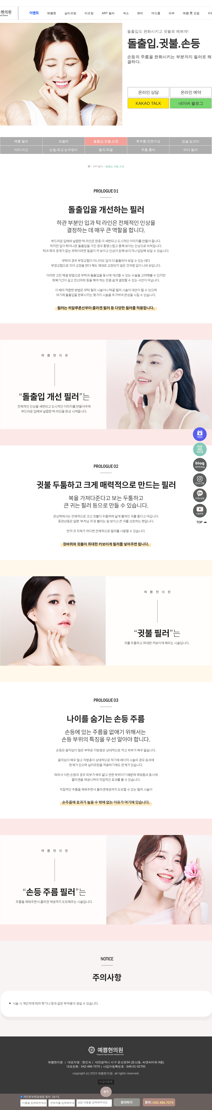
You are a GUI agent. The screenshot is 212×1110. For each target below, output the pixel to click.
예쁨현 (51, 13)
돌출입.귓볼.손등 (105, 141)
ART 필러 (108, 13)
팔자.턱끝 (106, 150)
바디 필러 (190, 150)
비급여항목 (106, 1081)
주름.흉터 (148, 150)
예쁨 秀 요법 (191, 13)
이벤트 (34, 13)
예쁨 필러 (21, 141)
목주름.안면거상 (148, 141)
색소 (126, 13)
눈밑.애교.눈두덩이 (63, 150)
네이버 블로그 (191, 103)
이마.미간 (21, 150)
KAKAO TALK (148, 103)
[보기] (55, 1096)
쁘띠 (140, 13)
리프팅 (89, 13)
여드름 (155, 13)
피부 (172, 13)
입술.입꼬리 (190, 141)
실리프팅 (70, 13)
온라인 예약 (191, 92)
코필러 (63, 141)
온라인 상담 (148, 92)
